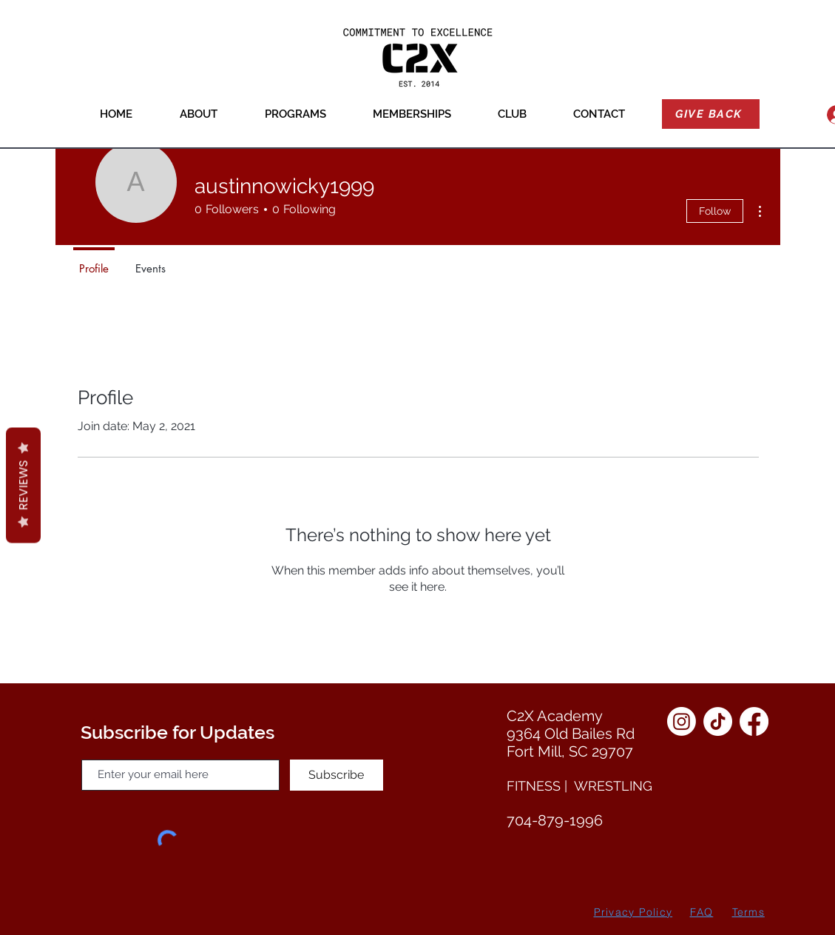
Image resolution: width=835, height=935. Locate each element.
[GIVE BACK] (711, 114)
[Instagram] (681, 721)
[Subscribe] (336, 775)
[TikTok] (717, 721)
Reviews (23, 485)
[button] (198, 114)
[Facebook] (754, 721)
